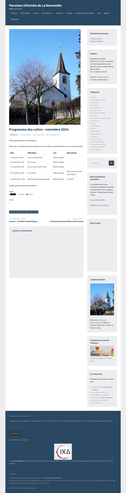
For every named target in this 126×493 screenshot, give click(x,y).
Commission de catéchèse (101, 395)
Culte (23, 212)
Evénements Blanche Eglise (101, 118)
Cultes (36, 13)
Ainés (94, 97)
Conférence (96, 110)
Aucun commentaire (53, 135)
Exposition (95, 121)
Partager (69, 13)
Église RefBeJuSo (98, 387)
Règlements (15, 19)
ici (107, 79)
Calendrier (13, 135)
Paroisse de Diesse (96, 41)
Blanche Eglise (25, 13)
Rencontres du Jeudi (99, 144)
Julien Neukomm (38, 135)
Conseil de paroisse (98, 113)
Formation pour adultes (100, 400)
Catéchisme (96, 108)
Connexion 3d (96, 397)
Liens (99, 13)
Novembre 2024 (32, 212)
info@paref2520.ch (103, 77)
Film (93, 123)
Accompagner (47, 13)
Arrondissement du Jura (100, 392)
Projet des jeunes (98, 142)
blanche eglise (14, 212)
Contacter (14, 13)
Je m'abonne (15, 433)
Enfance (95, 115)
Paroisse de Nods (96, 38)
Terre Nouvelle (97, 149)
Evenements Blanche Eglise (84, 13)
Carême (95, 105)
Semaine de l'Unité (98, 147)
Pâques (94, 136)
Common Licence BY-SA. (53, 478)
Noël (93, 129)
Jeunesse (60, 13)
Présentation (96, 139)
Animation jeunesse (98, 100)
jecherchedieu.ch (19, 461)
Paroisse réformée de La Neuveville (35, 5)
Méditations (96, 126)
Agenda (106, 13)
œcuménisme (96, 134)
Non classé (96, 131)
